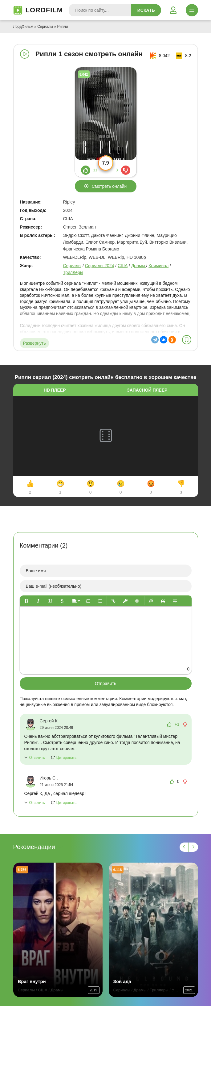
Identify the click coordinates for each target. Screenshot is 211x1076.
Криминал (158, 265)
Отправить (105, 683)
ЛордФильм (23, 26)
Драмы (138, 265)
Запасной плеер (147, 390)
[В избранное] (186, 339)
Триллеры (73, 272)
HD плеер (55, 390)
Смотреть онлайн (109, 186)
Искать (146, 10)
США (123, 265)
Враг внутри (32, 981)
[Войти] (173, 10)
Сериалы (45, 26)
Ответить (37, 757)
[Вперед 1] (193, 847)
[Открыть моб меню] (192, 10)
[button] (26, 600)
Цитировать (66, 757)
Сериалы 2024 (99, 265)
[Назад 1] (184, 847)
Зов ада (122, 981)
